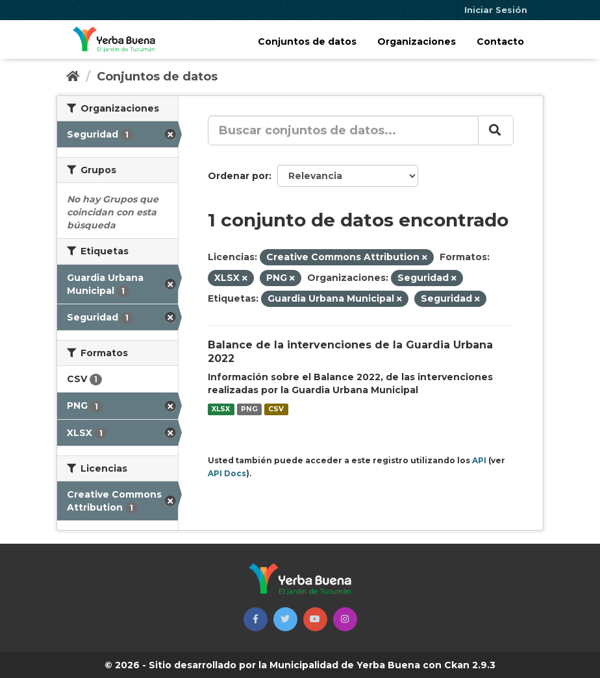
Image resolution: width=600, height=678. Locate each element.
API (479, 460)
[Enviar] (496, 130)
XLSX (221, 409)
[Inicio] (72, 76)
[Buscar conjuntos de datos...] (343, 130)
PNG (249, 409)
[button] (256, 619)
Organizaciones (416, 41)
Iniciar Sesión (495, 10)
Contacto (500, 41)
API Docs (227, 473)
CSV (276, 409)
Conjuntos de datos (307, 41)
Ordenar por (238, 176)
